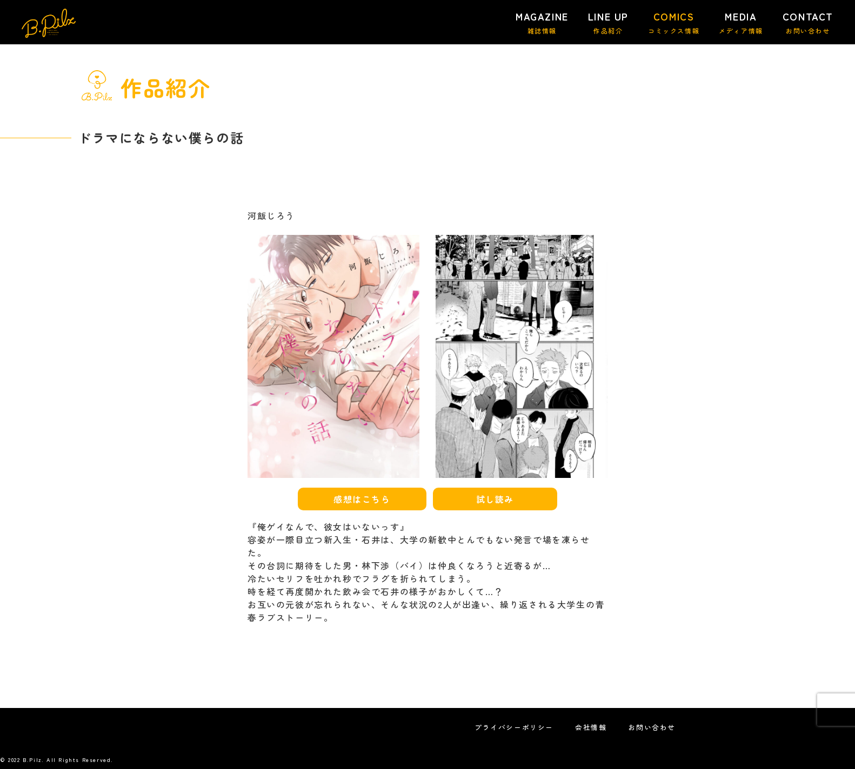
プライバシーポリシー (514, 727)
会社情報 (590, 727)
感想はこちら (362, 499)
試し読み (495, 499)
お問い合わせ (652, 727)
